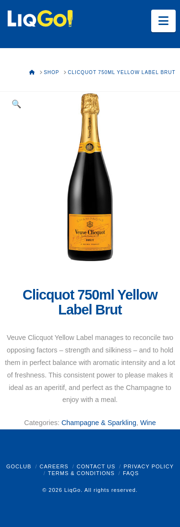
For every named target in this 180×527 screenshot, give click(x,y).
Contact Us (96, 466)
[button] (163, 21)
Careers (53, 466)
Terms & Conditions (81, 473)
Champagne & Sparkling (98, 423)
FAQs (131, 473)
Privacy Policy (148, 466)
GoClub (18, 466)
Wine (148, 423)
